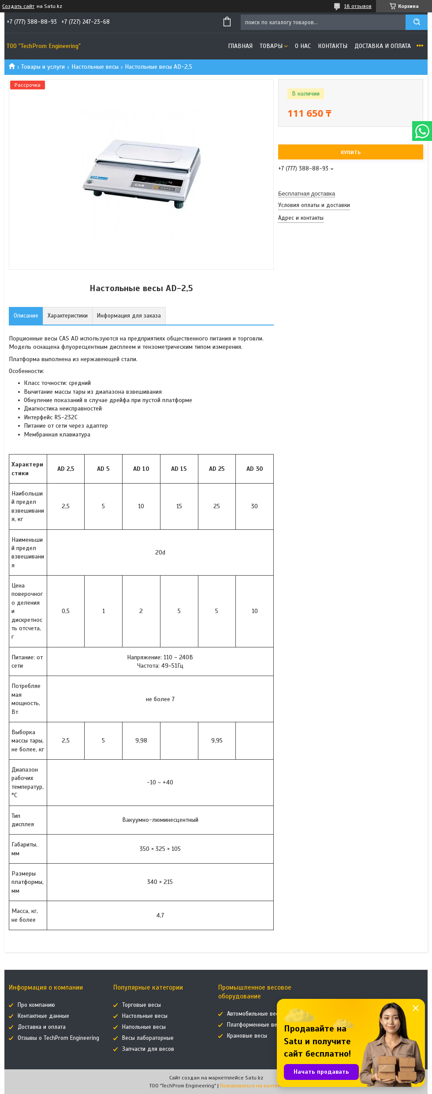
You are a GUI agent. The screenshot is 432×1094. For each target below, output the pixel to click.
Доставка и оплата (382, 46)
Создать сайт (18, 6)
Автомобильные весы (255, 1013)
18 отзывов (358, 6)
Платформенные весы (255, 1024)
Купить (351, 152)
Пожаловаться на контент (251, 1086)
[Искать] (417, 22)
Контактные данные (43, 1016)
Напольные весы (144, 1027)
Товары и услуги (43, 66)
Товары (271, 46)
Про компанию (36, 1005)
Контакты (332, 46)
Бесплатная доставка (306, 193)
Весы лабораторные (148, 1038)
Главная (240, 46)
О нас (303, 46)
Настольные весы (95, 66)
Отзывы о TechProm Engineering (58, 1038)
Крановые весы (247, 1035)
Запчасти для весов (148, 1049)
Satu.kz (254, 1078)
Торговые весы (141, 1005)
